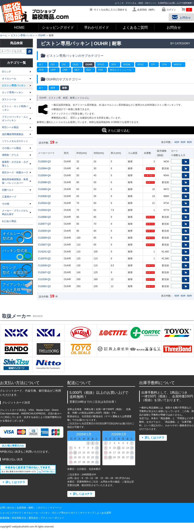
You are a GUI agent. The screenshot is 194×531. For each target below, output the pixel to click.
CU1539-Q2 (44, 279)
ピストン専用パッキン (23, 35)
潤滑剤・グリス (10, 155)
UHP (53, 70)
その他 (5, 203)
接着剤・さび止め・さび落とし (15, 164)
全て (41, 64)
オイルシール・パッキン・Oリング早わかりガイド (51, 512)
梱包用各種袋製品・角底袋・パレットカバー (15, 181)
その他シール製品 (11, 148)
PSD (100, 70)
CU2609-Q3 (44, 265)
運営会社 (33, 518)
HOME (19, 28)
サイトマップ (87, 512)
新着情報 (5, 518)
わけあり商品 (9, 221)
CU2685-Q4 (44, 189)
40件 (176, 142)
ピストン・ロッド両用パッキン (15, 108)
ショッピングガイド (58, 28)
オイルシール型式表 (13, 236)
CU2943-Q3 (44, 210)
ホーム (3, 35)
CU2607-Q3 (44, 244)
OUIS (75, 64)
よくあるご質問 (135, 28)
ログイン (43, 507)
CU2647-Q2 (44, 272)
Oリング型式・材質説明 (15, 270)
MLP (76, 70)
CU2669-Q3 (44, 237)
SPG (113, 64)
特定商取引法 (19, 518)
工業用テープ (9, 196)
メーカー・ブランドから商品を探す (15, 212)
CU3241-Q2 (44, 251)
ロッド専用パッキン (12, 92)
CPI (153, 64)
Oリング (6, 71)
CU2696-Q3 (44, 182)
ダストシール (9, 99)
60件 (183, 142)
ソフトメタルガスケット (15, 141)
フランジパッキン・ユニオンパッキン (15, 118)
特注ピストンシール (120, 70)
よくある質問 (104, 512)
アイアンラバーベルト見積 (15, 287)
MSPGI (178, 64)
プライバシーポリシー (52, 518)
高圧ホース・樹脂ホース (15, 172)
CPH (164, 64)
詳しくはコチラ (15, 482)
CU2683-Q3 (44, 161)
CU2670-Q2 (44, 258)
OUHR (41, 35)
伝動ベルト (8, 189)
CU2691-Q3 (44, 286)
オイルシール (9, 78)
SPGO (100, 64)
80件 (189, 142)
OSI (64, 64)
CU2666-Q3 (44, 217)
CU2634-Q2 (44, 203)
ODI (52, 64)
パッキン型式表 (15, 251)
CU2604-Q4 (44, 175)
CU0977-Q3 (44, 224)
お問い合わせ (7, 507)
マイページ (56, 507)
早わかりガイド (96, 28)
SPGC (140, 64)
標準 (52, 88)
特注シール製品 (10, 127)
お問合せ (174, 28)
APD (41, 70)
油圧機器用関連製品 (12, 134)
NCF (88, 70)
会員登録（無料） (26, 507)
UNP (65, 70)
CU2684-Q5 (44, 168)
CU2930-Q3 (44, 196)
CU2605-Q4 (44, 230)
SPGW (126, 64)
